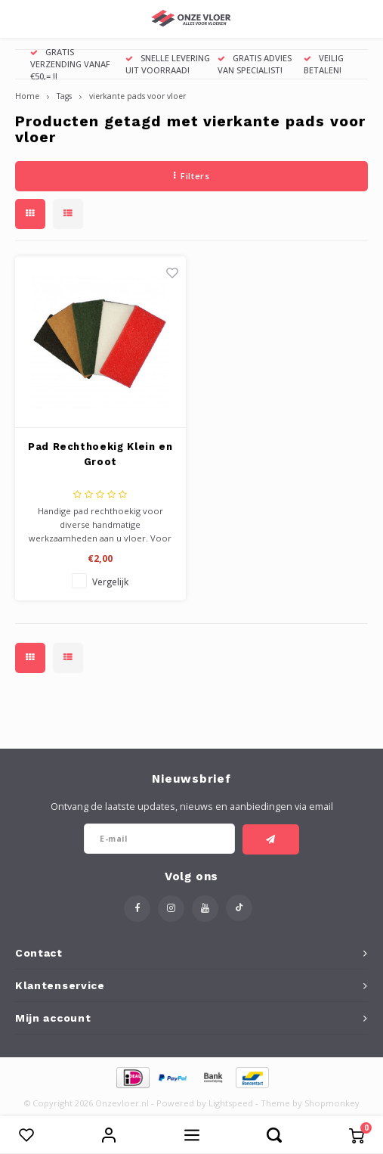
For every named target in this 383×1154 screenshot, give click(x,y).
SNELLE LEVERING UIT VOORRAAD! (167, 64)
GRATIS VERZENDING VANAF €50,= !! (70, 64)
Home (27, 96)
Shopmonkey (332, 1103)
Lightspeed (230, 1103)
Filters (191, 175)
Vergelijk (110, 581)
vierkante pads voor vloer (137, 96)
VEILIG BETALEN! (324, 64)
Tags (64, 96)
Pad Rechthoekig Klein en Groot (100, 454)
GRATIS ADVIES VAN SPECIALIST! (255, 64)
